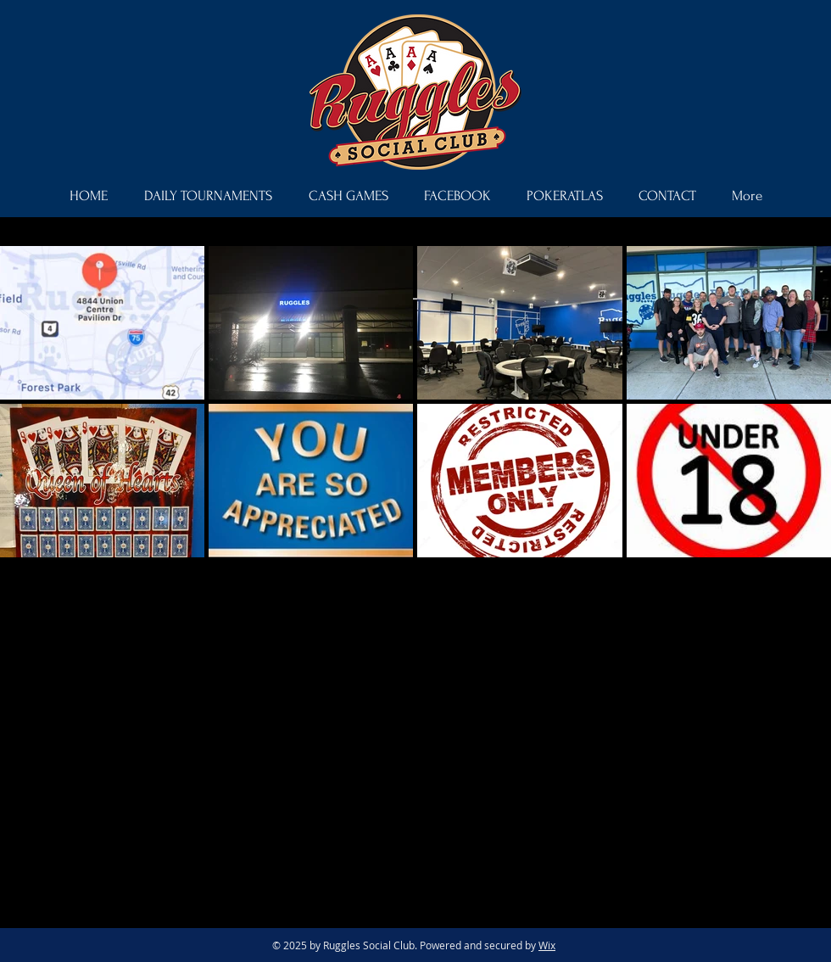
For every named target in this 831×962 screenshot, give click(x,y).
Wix (546, 945)
